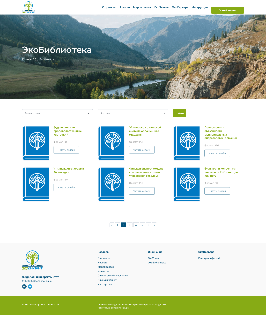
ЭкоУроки (153, 257)
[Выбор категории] (57, 112)
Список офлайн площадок (113, 274)
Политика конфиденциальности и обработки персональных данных (132, 303)
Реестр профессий (209, 257)
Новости (125, 6)
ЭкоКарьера (180, 6)
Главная (27, 58)
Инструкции (198, 6)
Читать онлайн (66, 148)
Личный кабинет (227, 6)
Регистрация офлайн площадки (113, 307)
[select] (133, 112)
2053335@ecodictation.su (37, 280)
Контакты (103, 270)
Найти (179, 112)
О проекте (110, 6)
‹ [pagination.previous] (111, 224)
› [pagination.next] (154, 224)
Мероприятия (142, 6)
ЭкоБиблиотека (44, 58)
